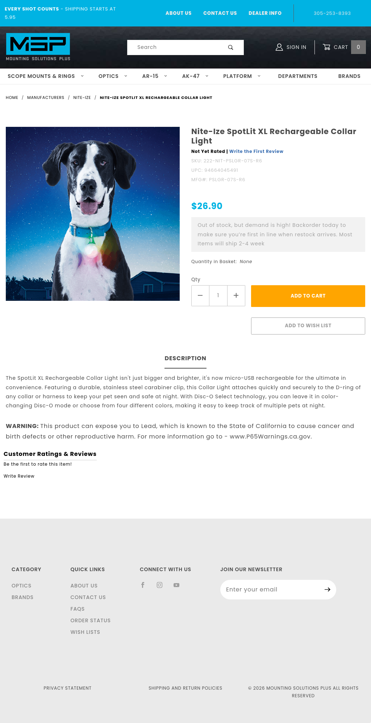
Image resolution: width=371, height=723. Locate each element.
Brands (23, 597)
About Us (179, 13)
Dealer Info (265, 13)
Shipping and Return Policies (185, 688)
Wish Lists (85, 632)
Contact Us (220, 13)
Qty (196, 279)
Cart (344, 47)
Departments (298, 76)
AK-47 (195, 76)
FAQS (77, 608)
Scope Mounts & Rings (46, 76)
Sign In (291, 47)
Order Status (90, 620)
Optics (113, 76)
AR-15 (155, 76)
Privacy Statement (68, 688)
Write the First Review (256, 151)
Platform (242, 76)
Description (185, 358)
